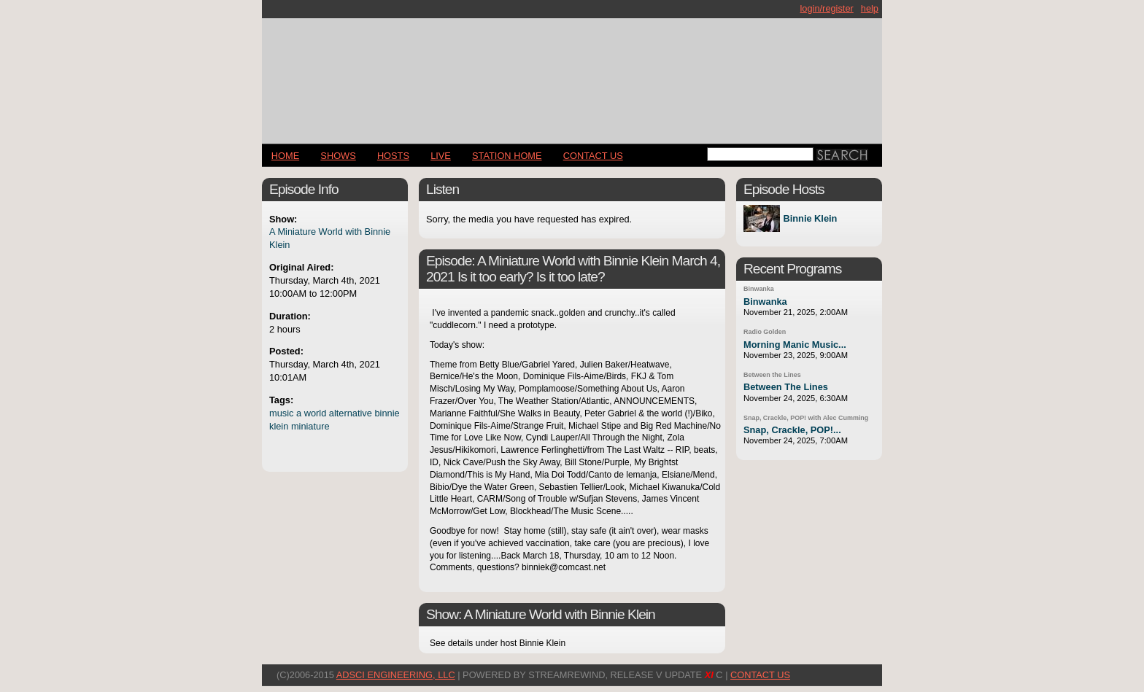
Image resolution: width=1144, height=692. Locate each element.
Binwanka (758, 288)
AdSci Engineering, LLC (395, 674)
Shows (337, 155)
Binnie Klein (810, 218)
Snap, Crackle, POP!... (792, 429)
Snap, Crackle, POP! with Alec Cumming (805, 417)
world (315, 413)
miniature (310, 426)
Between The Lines (785, 386)
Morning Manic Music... (794, 344)
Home (285, 155)
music (281, 413)
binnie (386, 413)
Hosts (393, 155)
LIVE (440, 155)
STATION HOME (507, 155)
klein (278, 426)
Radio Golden (764, 331)
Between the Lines (772, 374)
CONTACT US (593, 155)
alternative (350, 413)
